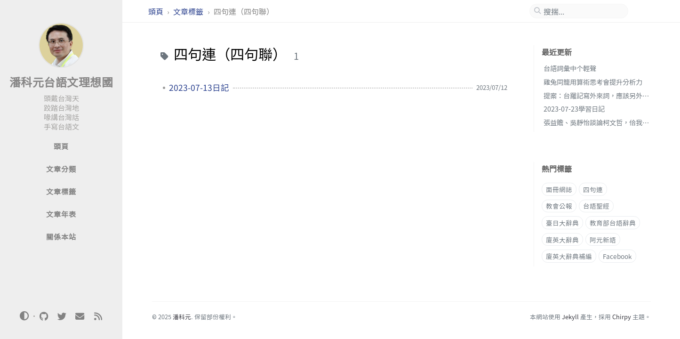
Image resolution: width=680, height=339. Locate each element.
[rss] (98, 316)
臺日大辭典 (562, 222)
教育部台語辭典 (613, 222)
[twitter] (62, 316)
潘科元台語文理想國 (61, 81)
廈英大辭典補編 (569, 256)
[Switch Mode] (24, 316)
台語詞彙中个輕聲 (570, 68)
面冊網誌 (559, 189)
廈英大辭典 (562, 239)
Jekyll (570, 316)
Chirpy (621, 316)
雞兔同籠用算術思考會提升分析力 (593, 82)
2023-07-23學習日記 (574, 108)
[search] (582, 11)
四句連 (593, 189)
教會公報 (559, 205)
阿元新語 (603, 239)
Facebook (617, 256)
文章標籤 (189, 11)
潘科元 (182, 316)
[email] (80, 316)
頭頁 (156, 11)
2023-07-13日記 (199, 87)
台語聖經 (596, 205)
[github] (44, 316)
